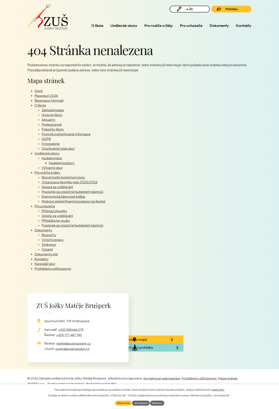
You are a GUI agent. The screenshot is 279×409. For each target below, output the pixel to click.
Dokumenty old (46, 254)
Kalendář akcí (45, 264)
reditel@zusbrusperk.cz (73, 343)
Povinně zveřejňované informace (66, 134)
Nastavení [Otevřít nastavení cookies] (159, 402)
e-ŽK (187, 11)
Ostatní (47, 249)
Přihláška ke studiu (56, 220)
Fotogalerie (51, 144)
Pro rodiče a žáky (158, 25)
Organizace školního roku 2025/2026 (70, 182)
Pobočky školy (53, 129)
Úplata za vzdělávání (57, 187)
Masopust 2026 (46, 96)
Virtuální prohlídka (156, 363)
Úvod (79, 25)
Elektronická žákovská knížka (63, 196)
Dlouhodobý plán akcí (58, 148)
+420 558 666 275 (70, 329)
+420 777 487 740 (69, 335)
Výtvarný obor (52, 168)
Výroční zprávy (53, 240)
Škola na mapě (153, 343)
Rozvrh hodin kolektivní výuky (63, 177)
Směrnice (49, 244)
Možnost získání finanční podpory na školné (73, 201)
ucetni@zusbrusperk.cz (72, 349)
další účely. (218, 388)
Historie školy (52, 115)
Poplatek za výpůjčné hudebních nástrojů (72, 192)
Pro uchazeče (191, 25)
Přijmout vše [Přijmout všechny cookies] (121, 402)
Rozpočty (49, 235)
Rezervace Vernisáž (49, 100)
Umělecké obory (123, 25)
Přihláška (231, 11)
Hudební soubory (61, 163)
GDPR (46, 139)
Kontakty (243, 25)
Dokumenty (219, 25)
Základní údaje (53, 110)
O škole (97, 25)
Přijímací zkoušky (54, 211)
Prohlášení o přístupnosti (53, 268)
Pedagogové (52, 124)
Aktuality (48, 120)
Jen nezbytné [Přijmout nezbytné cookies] (140, 402)
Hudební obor (52, 158)
